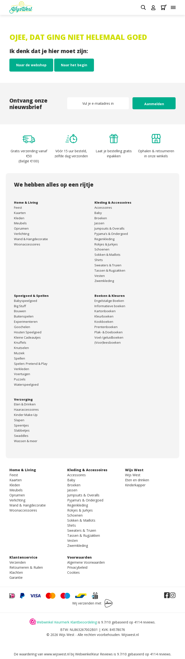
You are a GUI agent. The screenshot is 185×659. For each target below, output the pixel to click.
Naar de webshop (31, 65)
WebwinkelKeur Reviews (94, 654)
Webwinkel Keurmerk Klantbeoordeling (67, 622)
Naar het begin (74, 65)
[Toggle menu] (173, 7)
